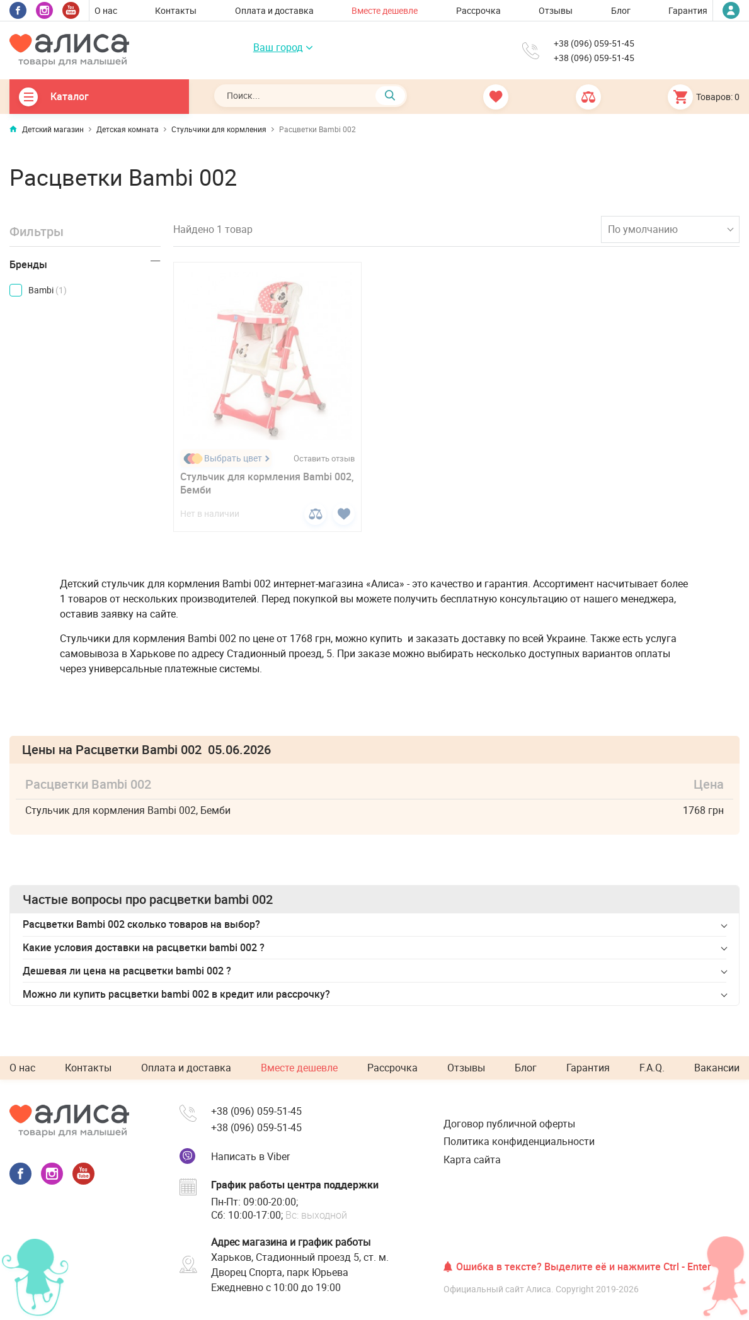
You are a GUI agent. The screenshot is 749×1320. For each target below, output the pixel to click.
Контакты (176, 10)
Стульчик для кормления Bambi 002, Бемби (267, 483)
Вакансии (717, 1068)
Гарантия (687, 10)
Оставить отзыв (324, 458)
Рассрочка (478, 10)
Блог (621, 10)
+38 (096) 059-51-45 (594, 43)
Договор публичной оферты (509, 1124)
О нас (105, 10)
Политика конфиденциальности (519, 1141)
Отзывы (556, 10)
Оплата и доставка (274, 10)
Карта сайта (472, 1159)
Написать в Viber (250, 1156)
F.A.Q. (652, 1068)
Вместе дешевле (385, 10)
